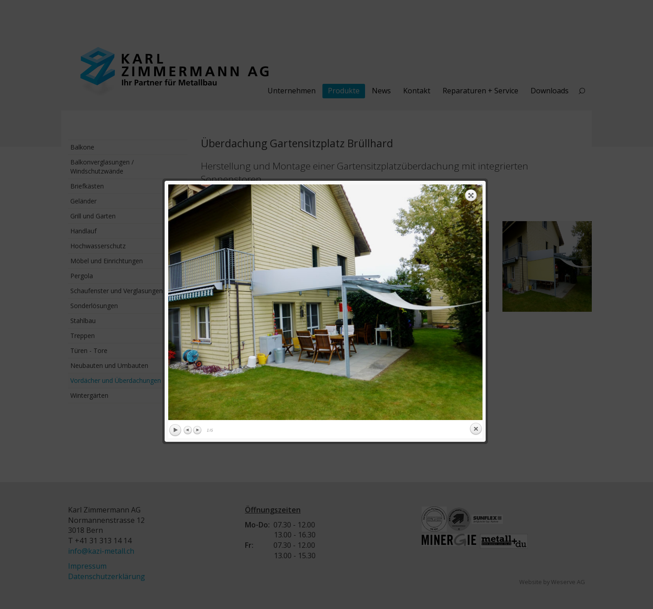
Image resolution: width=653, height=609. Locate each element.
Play (175, 289)
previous (245, 161)
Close (475, 288)
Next (197, 288)
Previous (188, 288)
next (405, 161)
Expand (471, 54)
